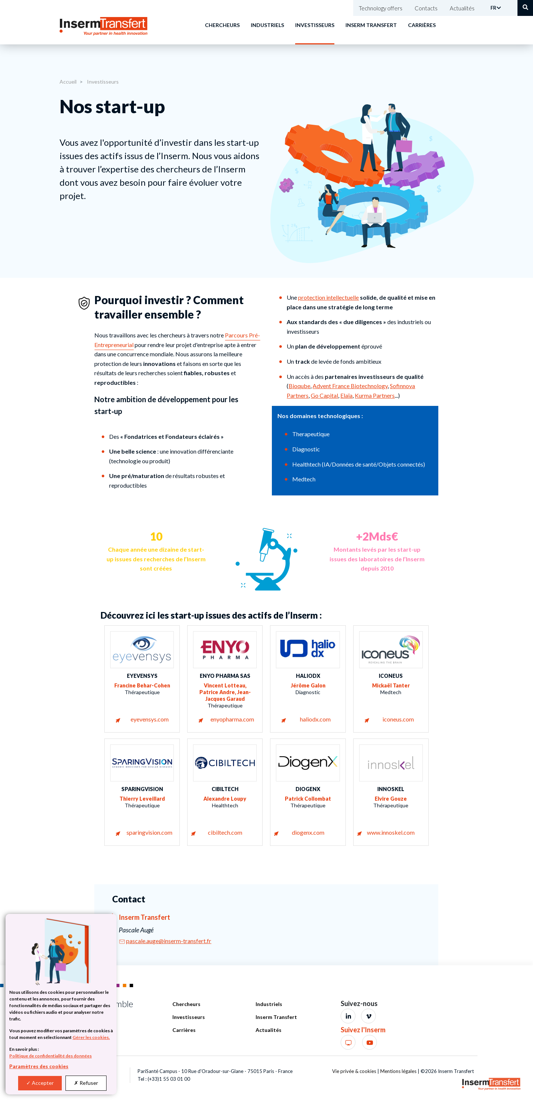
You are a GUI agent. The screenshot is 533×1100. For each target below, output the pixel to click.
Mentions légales (398, 1071)
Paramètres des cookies (38, 1066)
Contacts (426, 8)
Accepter (40, 1083)
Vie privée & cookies (354, 1071)
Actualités (462, 8)
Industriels (267, 25)
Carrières (422, 25)
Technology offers (380, 8)
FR (493, 8)
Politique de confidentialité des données (50, 1056)
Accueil (68, 81)
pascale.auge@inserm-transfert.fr (168, 940)
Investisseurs (314, 25)
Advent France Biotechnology (350, 385)
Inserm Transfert (371, 25)
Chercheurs (222, 25)
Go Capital (324, 395)
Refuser (86, 1083)
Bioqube (299, 385)
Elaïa (346, 395)
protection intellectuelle (328, 297)
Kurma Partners (375, 395)
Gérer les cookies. (91, 1037)
